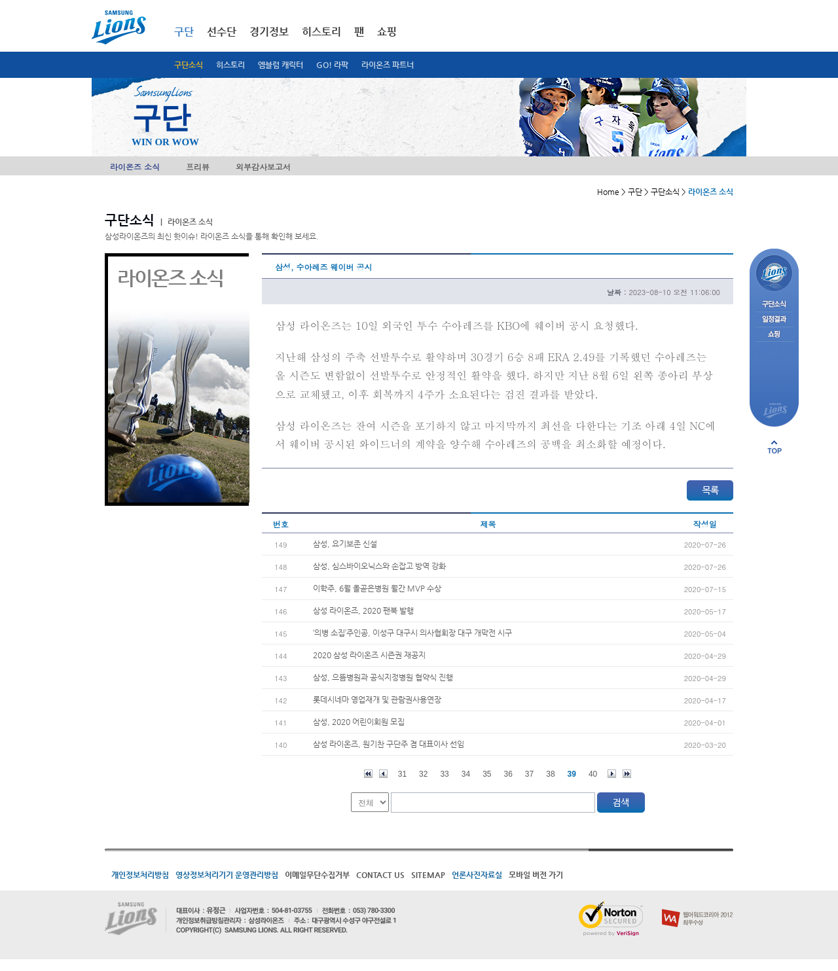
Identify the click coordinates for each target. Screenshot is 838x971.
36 (508, 774)
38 (550, 774)
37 (529, 774)
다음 (611, 773)
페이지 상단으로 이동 (774, 446)
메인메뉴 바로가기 (0, 0)
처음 (368, 773)
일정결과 (774, 319)
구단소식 (188, 64)
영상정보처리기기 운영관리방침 (226, 874)
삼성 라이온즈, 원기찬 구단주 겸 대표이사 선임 (388, 744)
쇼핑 (387, 32)
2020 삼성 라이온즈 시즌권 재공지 (369, 655)
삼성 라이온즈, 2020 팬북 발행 (363, 610)
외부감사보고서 (263, 166)
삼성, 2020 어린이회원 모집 (359, 721)
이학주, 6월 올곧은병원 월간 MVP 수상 (377, 588)
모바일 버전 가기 (536, 874)
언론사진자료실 (477, 874)
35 (487, 774)
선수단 (221, 32)
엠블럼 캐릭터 (280, 64)
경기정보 (269, 32)
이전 (383, 773)
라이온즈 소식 (135, 166)
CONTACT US (380, 874)
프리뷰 (198, 166)
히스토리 (230, 64)
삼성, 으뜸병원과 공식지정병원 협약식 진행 (383, 677)
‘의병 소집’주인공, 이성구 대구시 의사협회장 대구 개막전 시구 (412, 632)
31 (402, 774)
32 (423, 774)
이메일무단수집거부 (317, 874)
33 (444, 774)
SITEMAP (428, 874)
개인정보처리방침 (140, 874)
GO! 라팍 (332, 64)
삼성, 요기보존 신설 (345, 543)
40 (593, 774)
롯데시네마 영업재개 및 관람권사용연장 (377, 699)
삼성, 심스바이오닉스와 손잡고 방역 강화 (379, 566)
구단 (184, 32)
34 (466, 774)
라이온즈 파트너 (387, 64)
